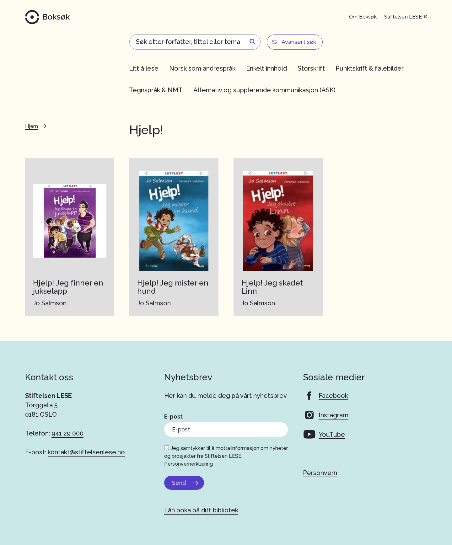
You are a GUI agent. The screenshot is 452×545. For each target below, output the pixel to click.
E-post (173, 416)
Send (179, 482)
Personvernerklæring (188, 464)
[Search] (195, 42)
